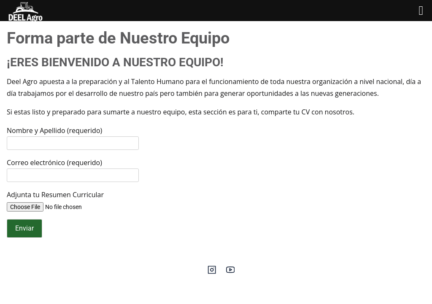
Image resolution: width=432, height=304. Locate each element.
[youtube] (230, 273)
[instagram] (212, 273)
